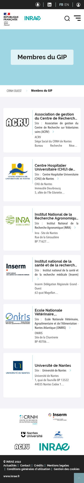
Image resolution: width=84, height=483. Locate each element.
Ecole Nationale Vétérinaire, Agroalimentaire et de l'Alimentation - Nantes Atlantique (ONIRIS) (56, 323)
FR (61, 4)
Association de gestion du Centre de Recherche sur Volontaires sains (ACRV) (56, 120)
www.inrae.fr (11, 476)
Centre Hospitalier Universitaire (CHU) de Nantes (54, 169)
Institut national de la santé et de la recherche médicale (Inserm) (56, 265)
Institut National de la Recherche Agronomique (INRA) (56, 218)
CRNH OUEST (14, 91)
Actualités (10, 465)
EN (67, 4)
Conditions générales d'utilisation (28, 469)
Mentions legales (58, 465)
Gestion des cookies (67, 469)
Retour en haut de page (81, 480)
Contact (25, 465)
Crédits (38, 465)
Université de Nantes (53, 365)
